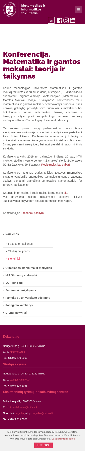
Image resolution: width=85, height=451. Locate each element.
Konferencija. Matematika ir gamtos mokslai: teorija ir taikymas (41, 65)
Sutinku (44, 445)
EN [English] (51, 20)
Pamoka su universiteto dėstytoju (27, 297)
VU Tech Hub (14, 282)
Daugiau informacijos (63, 438)
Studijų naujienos (19, 251)
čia (65, 192)
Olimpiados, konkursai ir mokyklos (28, 268)
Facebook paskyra (32, 213)
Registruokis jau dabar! (55, 164)
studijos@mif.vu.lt (20, 379)
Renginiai (14, 258)
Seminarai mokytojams (20, 290)
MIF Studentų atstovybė (21, 275)
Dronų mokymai (16, 312)
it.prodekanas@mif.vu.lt (23, 407)
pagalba (19, 413)
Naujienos (12, 234)
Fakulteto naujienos (20, 243)
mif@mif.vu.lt (17, 351)
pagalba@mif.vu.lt (42, 413)
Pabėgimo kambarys (19, 305)
